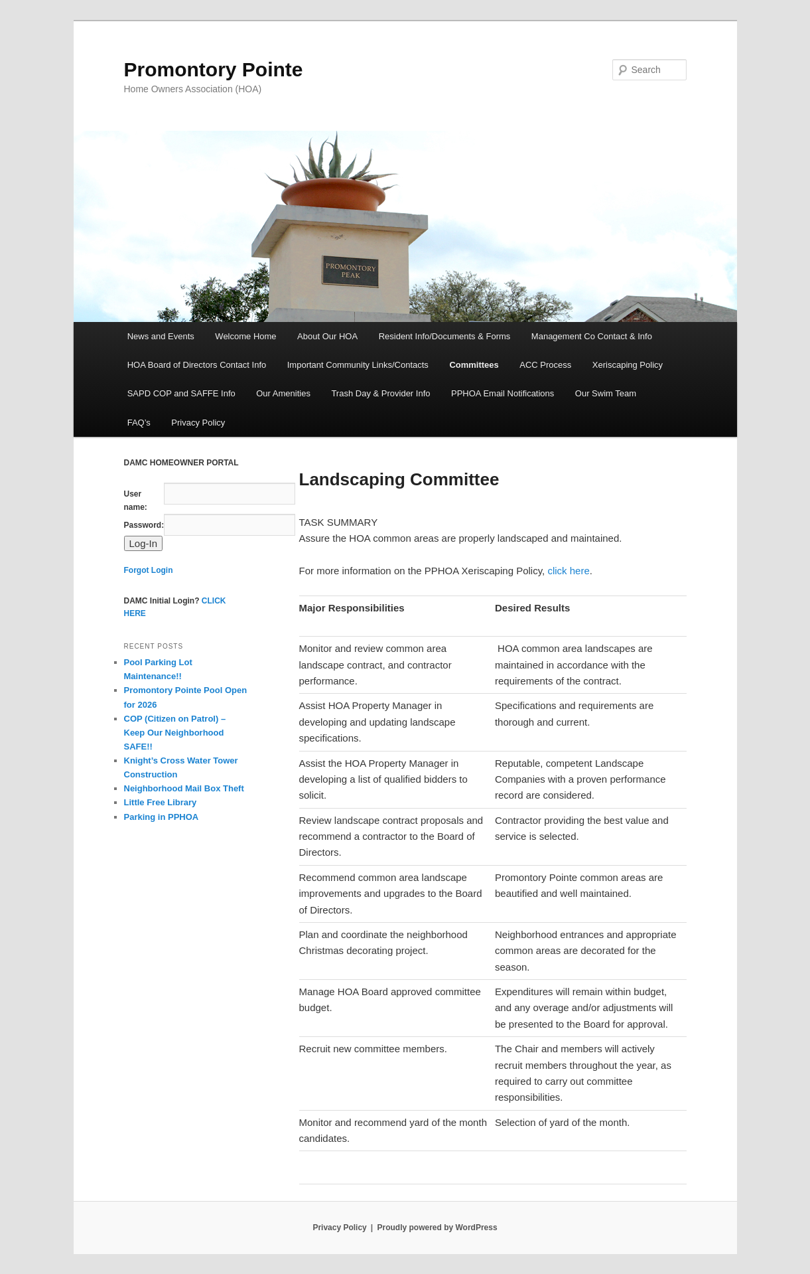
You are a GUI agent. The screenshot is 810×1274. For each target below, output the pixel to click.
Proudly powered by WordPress (437, 1227)
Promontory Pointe (213, 69)
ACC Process (545, 365)
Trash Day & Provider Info (380, 393)
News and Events (160, 336)
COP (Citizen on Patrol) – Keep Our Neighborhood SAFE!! (175, 733)
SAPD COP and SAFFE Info (181, 393)
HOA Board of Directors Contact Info (197, 365)
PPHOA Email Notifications (502, 393)
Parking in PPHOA (161, 817)
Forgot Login (148, 570)
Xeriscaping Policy (627, 365)
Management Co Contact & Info (591, 336)
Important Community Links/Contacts (358, 365)
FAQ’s (139, 423)
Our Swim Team (605, 393)
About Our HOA (327, 336)
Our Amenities (283, 393)
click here (568, 570)
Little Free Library (160, 802)
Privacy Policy (198, 423)
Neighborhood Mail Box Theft (184, 788)
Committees (473, 365)
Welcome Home (245, 336)
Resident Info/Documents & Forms (445, 336)
